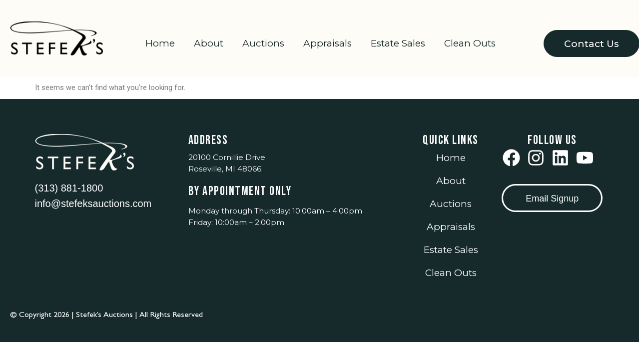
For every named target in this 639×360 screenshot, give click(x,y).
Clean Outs (470, 43)
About (208, 43)
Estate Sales (398, 43)
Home (160, 43)
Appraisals (327, 43)
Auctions (263, 43)
